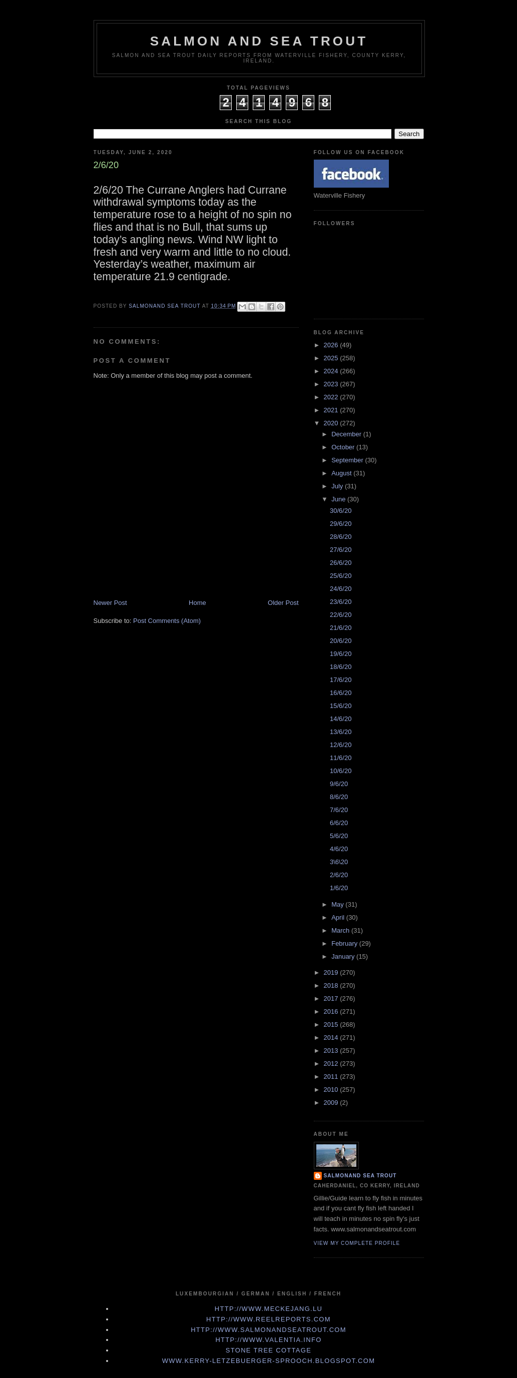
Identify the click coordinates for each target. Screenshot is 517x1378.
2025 (332, 358)
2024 (332, 371)
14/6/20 (340, 719)
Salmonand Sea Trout (360, 1175)
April (338, 917)
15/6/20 (340, 706)
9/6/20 (339, 784)
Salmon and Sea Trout (259, 41)
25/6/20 (340, 575)
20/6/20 (340, 640)
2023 (332, 384)
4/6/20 (339, 849)
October (343, 447)
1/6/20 (339, 888)
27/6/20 (340, 549)
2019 (332, 972)
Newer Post (110, 602)
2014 (332, 1037)
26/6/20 (340, 562)
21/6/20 (340, 627)
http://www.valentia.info (268, 1339)
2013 (332, 1050)
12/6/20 (340, 745)
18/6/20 (340, 666)
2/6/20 (339, 875)
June (339, 499)
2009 (332, 1102)
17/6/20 (340, 679)
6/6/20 (339, 823)
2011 (332, 1076)
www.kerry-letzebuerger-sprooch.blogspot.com (268, 1360)
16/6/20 (340, 693)
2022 (332, 397)
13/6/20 (340, 732)
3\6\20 (339, 862)
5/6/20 (339, 836)
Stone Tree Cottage (268, 1350)
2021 (332, 410)
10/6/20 (340, 771)
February (345, 943)
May (338, 904)
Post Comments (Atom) (167, 620)
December (347, 434)
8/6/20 (339, 797)
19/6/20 (340, 653)
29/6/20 (340, 523)
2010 (332, 1089)
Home (197, 602)
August (342, 473)
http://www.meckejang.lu (269, 1308)
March (341, 930)
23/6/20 (340, 601)
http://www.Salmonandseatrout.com (268, 1329)
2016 (332, 1011)
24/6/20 (340, 588)
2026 (332, 345)
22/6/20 (340, 614)
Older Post (283, 602)
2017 (332, 998)
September (348, 460)
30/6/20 (340, 510)
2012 (332, 1063)
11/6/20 (340, 758)
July (338, 486)
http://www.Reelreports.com (268, 1319)
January (343, 956)
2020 (332, 423)
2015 (332, 1024)
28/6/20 (340, 536)
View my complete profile (357, 1243)
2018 (332, 985)
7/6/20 (339, 810)
